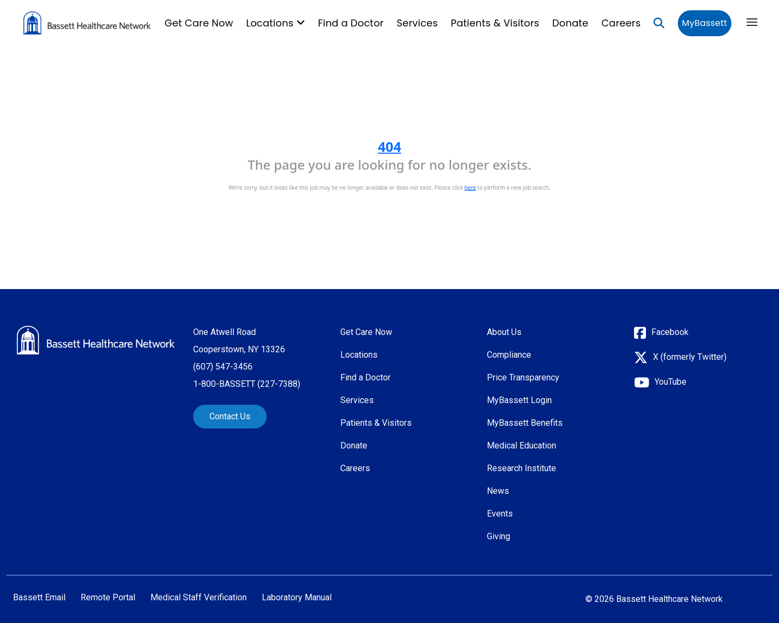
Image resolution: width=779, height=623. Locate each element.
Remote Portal (108, 597)
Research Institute (521, 468)
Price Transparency (523, 377)
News (498, 491)
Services (417, 23)
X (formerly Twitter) (690, 357)
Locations (359, 355)
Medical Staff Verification (198, 597)
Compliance (509, 355)
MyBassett (704, 23)
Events (500, 513)
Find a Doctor (351, 23)
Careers (621, 23)
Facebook (670, 332)
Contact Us (229, 416)
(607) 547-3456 (223, 366)
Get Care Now (198, 23)
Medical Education (521, 445)
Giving (498, 536)
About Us (504, 332)
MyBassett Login (519, 400)
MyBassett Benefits (525, 423)
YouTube (670, 382)
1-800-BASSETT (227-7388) (246, 384)
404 (389, 146)
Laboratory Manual (297, 597)
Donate (570, 23)
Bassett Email (39, 597)
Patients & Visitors (495, 23)
